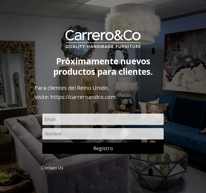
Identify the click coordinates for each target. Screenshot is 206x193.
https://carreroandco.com (83, 97)
